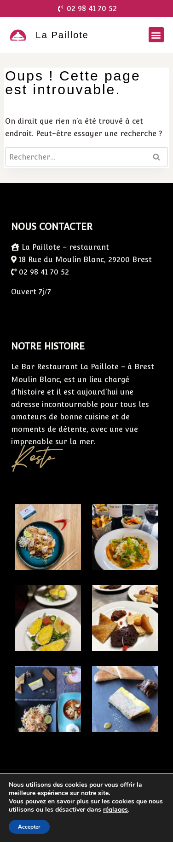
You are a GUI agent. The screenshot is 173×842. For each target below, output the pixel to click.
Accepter (29, 827)
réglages (115, 810)
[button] (156, 34)
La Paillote (62, 35)
